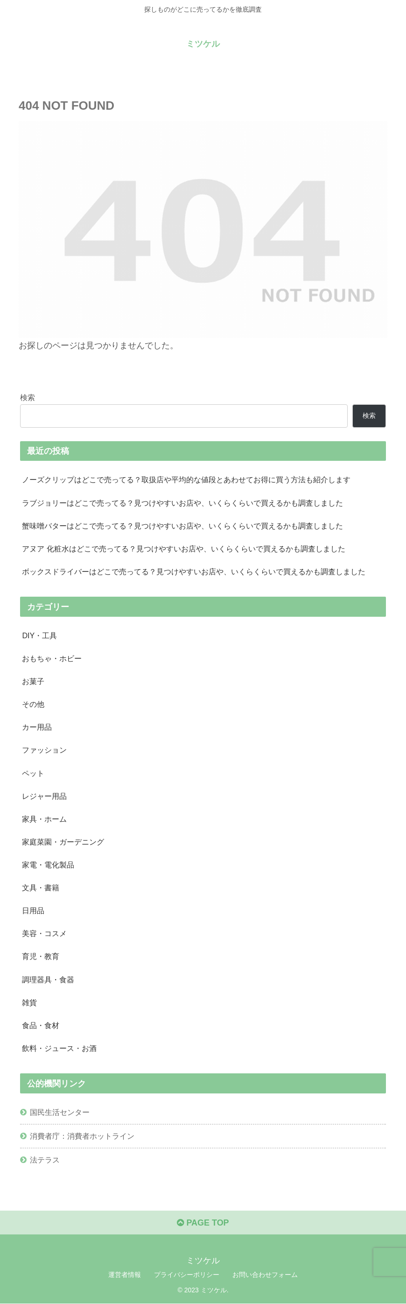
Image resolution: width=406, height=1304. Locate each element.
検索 (27, 397)
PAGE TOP (203, 1223)
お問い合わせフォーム (265, 1275)
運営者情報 (124, 1275)
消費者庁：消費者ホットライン (82, 1136)
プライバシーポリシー (186, 1275)
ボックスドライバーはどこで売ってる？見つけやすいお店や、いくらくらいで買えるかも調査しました (193, 571)
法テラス (45, 1160)
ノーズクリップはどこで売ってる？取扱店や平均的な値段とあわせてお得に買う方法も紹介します (186, 479)
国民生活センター (60, 1112)
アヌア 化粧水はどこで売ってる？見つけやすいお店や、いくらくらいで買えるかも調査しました (183, 548)
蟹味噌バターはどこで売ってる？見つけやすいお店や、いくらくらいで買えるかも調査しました (182, 526)
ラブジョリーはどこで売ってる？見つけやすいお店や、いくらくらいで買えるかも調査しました (182, 503)
